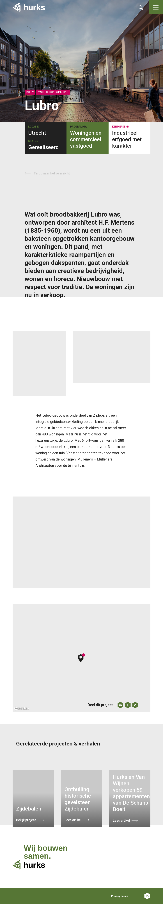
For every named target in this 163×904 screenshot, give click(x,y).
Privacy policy (119, 896)
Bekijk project (26, 820)
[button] (81, 657)
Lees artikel (73, 820)
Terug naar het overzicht (52, 173)
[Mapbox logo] (21, 708)
